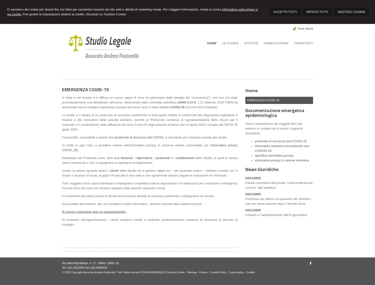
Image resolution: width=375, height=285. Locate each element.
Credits (250, 272)
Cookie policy (236, 272)
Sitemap (192, 272)
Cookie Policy (218, 272)
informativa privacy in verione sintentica (282, 160)
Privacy (203, 272)
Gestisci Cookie (175, 272)
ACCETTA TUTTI (285, 12)
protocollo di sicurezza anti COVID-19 (281, 141)
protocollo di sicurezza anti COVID (139, 137)
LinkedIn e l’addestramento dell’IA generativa (276, 215)
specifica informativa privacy (274, 155)
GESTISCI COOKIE (351, 12)
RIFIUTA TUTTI (317, 12)
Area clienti (305, 28)
